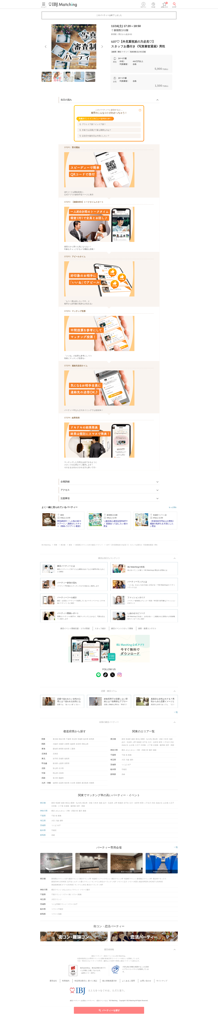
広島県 (61, 774)
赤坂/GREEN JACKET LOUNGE (150, 883)
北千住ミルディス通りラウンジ (79, 883)
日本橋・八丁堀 (146, 747)
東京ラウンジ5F (85, 880)
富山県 (55, 770)
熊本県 (66, 784)
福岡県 (55, 784)
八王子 (137, 747)
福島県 (66, 760)
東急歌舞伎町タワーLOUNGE (62, 886)
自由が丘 (125, 747)
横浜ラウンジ (56, 891)
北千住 (144, 744)
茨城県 (80, 740)
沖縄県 (91, 784)
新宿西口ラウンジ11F (59, 880)
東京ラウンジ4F (117, 880)
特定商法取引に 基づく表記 (89, 979)
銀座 (133, 740)
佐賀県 (61, 784)
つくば (124, 766)
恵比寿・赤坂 (158, 740)
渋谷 (172, 744)
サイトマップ (155, 979)
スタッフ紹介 (102, 629)
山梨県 (61, 765)
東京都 (55, 740)
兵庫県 (66, 745)
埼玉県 (74, 740)
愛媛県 (61, 779)
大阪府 (55, 745)
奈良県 (78, 745)
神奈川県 (62, 740)
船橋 (129, 756)
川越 (127, 761)
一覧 (176, 713)
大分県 (72, 784)
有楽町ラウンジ (130, 880)
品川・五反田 (127, 744)
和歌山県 (85, 745)
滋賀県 (72, 745)
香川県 (55, 779)
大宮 (123, 761)
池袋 (170, 740)
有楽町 (128, 740)
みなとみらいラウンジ (70, 891)
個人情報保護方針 (110, 979)
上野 (134, 744)
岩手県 (55, 760)
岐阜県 (66, 750)
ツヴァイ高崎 (56, 915)
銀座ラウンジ (74, 880)
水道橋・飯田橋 (159, 747)
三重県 (72, 750)
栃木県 (85, 740)
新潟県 (55, 765)
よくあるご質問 (126, 979)
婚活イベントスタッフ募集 (121, 629)
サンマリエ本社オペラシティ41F (103, 883)
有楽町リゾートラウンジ (101, 880)
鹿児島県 (85, 784)
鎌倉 (154, 751)
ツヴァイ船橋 (76, 896)
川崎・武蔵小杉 (142, 751)
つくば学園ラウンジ (59, 906)
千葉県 (68, 740)
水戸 (129, 766)
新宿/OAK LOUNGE (58, 883)
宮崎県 (78, 784)
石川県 (61, 770)
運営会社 (60, 979)
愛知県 (55, 750)
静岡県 (61, 750)
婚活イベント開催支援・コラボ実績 (79, 629)
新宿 (123, 740)
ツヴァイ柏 (66, 896)
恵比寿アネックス (159, 880)
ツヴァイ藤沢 (85, 891)
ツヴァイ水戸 (72, 906)
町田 (160, 744)
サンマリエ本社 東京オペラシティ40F (88, 886)
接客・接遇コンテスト (144, 629)
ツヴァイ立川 (122, 883)
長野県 (66, 765)
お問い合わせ (141, 979)
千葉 (123, 756)
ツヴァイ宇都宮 (57, 910)
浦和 (131, 761)
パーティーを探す (109, 1010)
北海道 (55, 755)
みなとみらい (131, 751)
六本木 (165, 740)
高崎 (123, 776)
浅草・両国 (170, 747)
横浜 (123, 751)
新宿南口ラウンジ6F (144, 880)
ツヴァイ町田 (133, 883)
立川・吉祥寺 (153, 744)
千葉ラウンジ (56, 896)
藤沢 (150, 751)
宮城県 (61, 760)
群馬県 (91, 740)
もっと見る (172, 507)
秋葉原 (139, 744)
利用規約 (71, 979)
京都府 (61, 745)
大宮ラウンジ (56, 901)
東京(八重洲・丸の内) (144, 740)
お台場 (131, 747)
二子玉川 (166, 744)
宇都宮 (124, 771)
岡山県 (55, 774)
